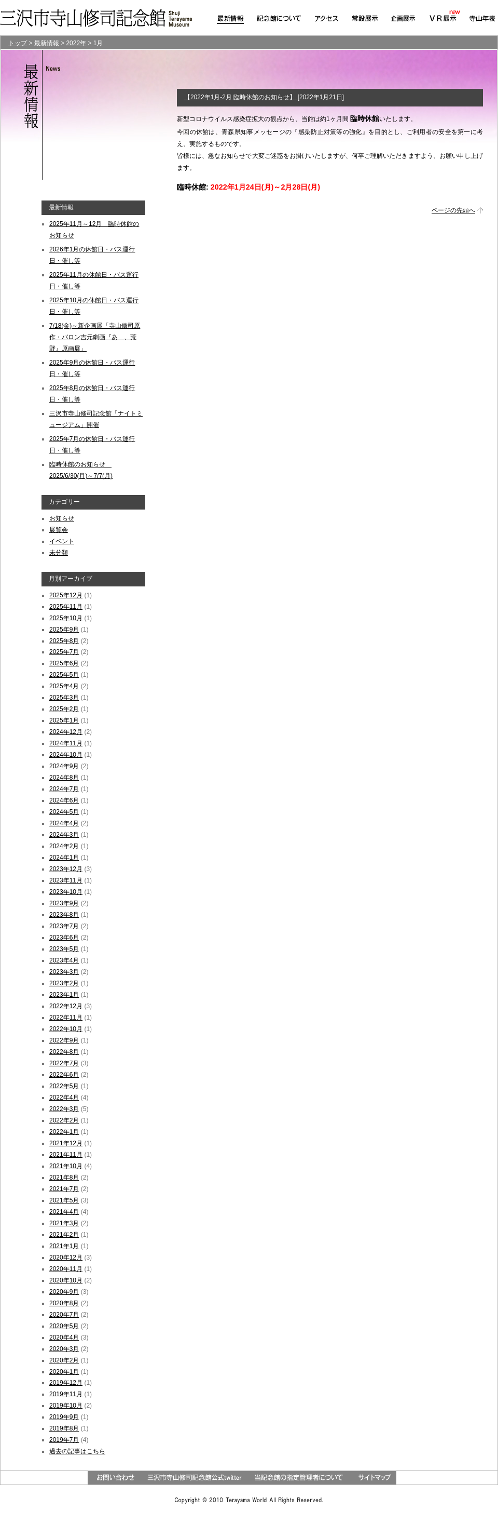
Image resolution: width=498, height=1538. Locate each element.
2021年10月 (65, 1166)
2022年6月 (64, 1074)
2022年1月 (64, 1131)
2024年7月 (64, 789)
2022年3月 (64, 1109)
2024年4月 (64, 823)
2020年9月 (64, 1291)
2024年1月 (64, 857)
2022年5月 (64, 1086)
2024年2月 (64, 846)
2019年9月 (64, 1417)
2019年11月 (65, 1394)
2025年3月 (64, 697)
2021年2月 (64, 1234)
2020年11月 (65, 1269)
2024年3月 (64, 834)
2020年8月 (64, 1303)
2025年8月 (64, 641)
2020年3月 (64, 1349)
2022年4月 (64, 1097)
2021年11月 (65, 1154)
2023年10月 (65, 891)
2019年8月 (64, 1428)
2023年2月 (64, 983)
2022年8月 (64, 1051)
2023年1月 (64, 994)
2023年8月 (64, 914)
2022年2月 (64, 1120)
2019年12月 (65, 1382)
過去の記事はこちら (77, 1451)
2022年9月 (64, 1040)
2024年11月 (65, 743)
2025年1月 (64, 720)
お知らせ (61, 518)
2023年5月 (64, 949)
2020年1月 (64, 1371)
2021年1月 (64, 1246)
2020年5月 (64, 1326)
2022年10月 (65, 1029)
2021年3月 (64, 1223)
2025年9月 (64, 629)
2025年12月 (65, 595)
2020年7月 (64, 1314)
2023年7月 (64, 926)
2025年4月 (64, 686)
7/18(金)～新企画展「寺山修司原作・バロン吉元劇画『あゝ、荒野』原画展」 (94, 337)
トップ (17, 43)
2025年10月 (65, 618)
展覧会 (58, 529)
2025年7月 (64, 652)
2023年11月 (65, 880)
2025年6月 (64, 663)
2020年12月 (65, 1257)
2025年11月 (65, 606)
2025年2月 (64, 709)
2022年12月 (65, 1006)
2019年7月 (64, 1439)
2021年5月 (64, 1200)
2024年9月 (64, 766)
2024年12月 (65, 731)
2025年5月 (64, 674)
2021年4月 (64, 1211)
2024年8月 (64, 777)
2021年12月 (65, 1143)
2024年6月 (64, 800)
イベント (61, 541)
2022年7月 (64, 1063)
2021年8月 (64, 1177)
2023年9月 (64, 903)
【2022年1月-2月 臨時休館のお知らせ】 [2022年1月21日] (264, 97)
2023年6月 (64, 937)
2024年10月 (65, 754)
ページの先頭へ (453, 210)
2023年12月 (65, 869)
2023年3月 (64, 971)
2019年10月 (65, 1405)
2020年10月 (65, 1280)
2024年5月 (64, 811)
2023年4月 (64, 960)
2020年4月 (64, 1337)
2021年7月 (64, 1189)
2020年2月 (64, 1360)
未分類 (58, 552)
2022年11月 (65, 1017)
